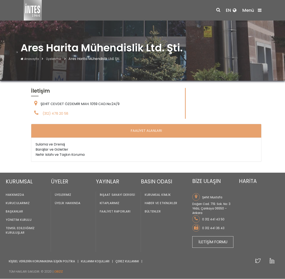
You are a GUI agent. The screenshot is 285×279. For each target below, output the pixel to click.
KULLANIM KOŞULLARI (95, 261)
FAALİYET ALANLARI (146, 130)
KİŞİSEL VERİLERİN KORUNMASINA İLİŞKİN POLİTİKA (42, 261)
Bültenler (153, 212)
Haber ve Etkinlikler (161, 203)
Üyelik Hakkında (68, 203)
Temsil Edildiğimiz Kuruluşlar (20, 230)
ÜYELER (59, 181)
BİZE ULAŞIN (206, 181)
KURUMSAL (19, 181)
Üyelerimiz (54, 59)
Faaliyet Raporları (115, 212)
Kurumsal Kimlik (158, 195)
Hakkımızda (15, 195)
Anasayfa (30, 59)
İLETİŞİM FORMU (212, 242)
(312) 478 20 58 (55, 113)
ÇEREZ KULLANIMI (127, 261)
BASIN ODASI (156, 181)
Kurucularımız (18, 203)
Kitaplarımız (109, 203)
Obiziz (58, 272)
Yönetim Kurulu (18, 220)
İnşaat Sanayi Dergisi (117, 195)
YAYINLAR (107, 181)
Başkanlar (14, 212)
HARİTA (248, 181)
